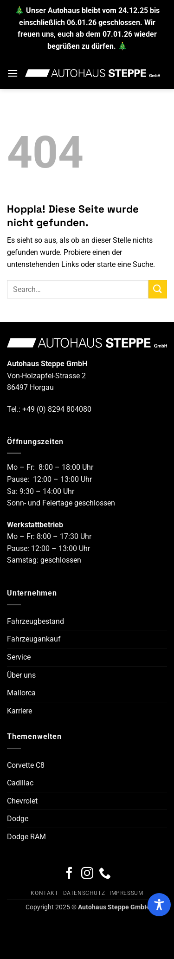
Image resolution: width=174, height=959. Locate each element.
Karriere (19, 710)
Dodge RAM (26, 836)
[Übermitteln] (157, 289)
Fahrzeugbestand (35, 621)
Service (19, 657)
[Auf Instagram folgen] (87, 874)
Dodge (17, 818)
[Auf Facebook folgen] (69, 874)
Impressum (126, 893)
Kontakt (44, 893)
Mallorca (21, 692)
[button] (12, 73)
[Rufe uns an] (105, 874)
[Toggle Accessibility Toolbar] (159, 904)
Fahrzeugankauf (34, 639)
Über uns (21, 675)
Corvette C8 (26, 765)
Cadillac (20, 782)
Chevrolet (22, 801)
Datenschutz (84, 893)
